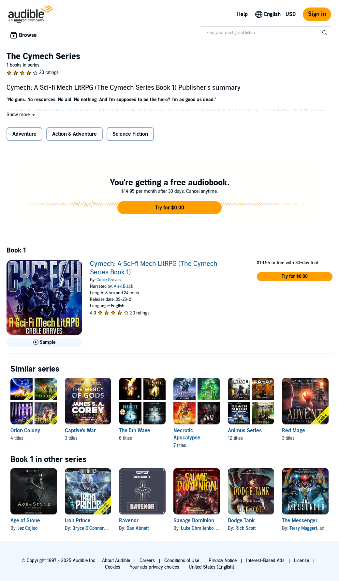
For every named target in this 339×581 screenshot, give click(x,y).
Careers (147, 560)
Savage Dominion (193, 520)
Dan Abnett (137, 528)
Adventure (24, 134)
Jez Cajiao (27, 528)
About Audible (116, 560)
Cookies (112, 567)
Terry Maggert (303, 528)
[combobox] (266, 32)
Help (242, 14)
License (301, 560)
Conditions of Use (181, 560)
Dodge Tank (241, 520)
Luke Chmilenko (197, 528)
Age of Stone (25, 520)
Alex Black (123, 286)
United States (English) (211, 567)
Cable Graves (108, 280)
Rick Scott (245, 528)
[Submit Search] (325, 32)
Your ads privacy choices (154, 567)
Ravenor (129, 520)
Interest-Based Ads (265, 560)
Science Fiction (130, 134)
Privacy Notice (223, 560)
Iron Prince (78, 520)
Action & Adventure (74, 134)
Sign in (317, 14)
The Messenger (299, 520)
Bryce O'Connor (88, 528)
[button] (21, 114)
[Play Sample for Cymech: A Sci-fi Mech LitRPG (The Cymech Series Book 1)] (44, 342)
